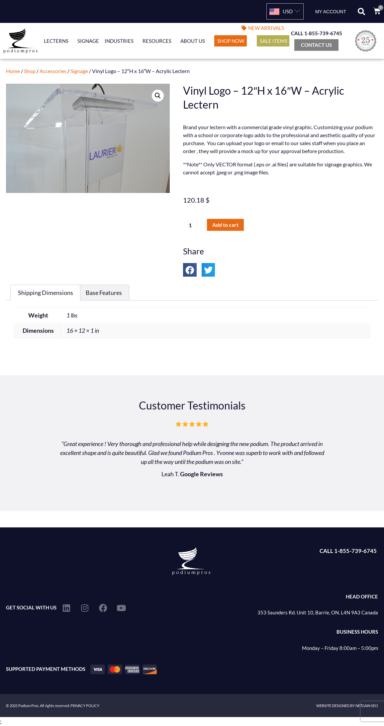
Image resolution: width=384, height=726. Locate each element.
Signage (88, 41)
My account (330, 11)
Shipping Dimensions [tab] (45, 292)
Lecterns (58, 41)
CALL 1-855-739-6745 (316, 33)
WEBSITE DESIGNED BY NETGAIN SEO (347, 705)
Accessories (53, 71)
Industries (121, 41)
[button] (361, 11)
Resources (159, 41)
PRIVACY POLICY (84, 705)
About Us (194, 41)
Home (13, 71)
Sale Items (273, 41)
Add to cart (225, 225)
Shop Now (230, 41)
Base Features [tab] (104, 292)
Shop (30, 71)
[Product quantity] (192, 225)
